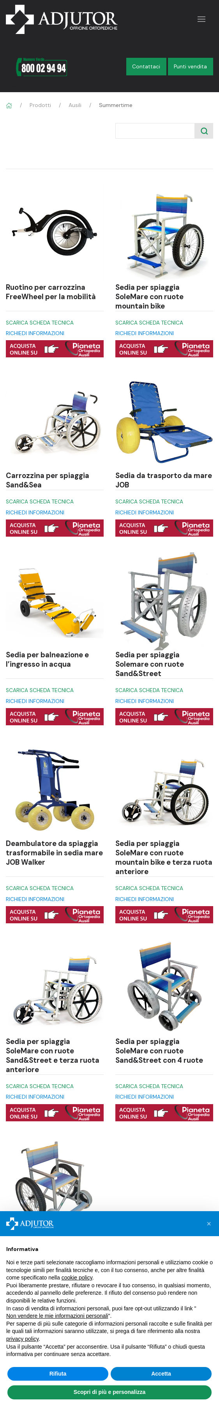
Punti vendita (190, 66)
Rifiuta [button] (58, 1374)
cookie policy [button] (77, 1277)
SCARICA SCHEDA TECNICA (40, 322)
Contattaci (146, 66)
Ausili (75, 105)
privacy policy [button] (22, 1339)
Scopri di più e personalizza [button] (109, 1392)
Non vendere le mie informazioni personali (57, 1316)
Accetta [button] (161, 1374)
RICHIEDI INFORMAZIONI (35, 333)
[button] (209, 1223)
